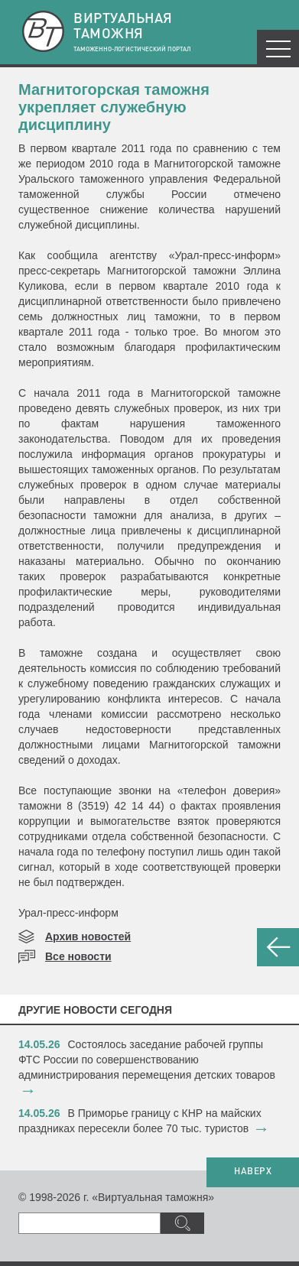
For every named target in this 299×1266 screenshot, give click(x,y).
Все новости (78, 956)
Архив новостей (88, 936)
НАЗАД (278, 947)
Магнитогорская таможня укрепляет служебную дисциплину (114, 107)
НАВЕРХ (252, 1172)
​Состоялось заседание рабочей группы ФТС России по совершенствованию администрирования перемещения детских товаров (146, 1059)
